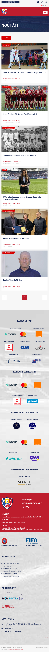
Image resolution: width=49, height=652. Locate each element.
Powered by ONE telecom (42, 647)
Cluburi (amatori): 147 (10, 568)
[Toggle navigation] (45, 12)
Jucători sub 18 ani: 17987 (11, 576)
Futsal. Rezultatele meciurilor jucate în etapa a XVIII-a (24, 73)
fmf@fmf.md (9, 628)
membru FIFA (30, 545)
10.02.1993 (14, 545)
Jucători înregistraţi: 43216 (12, 571)
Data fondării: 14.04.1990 (11, 563)
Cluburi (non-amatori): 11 (11, 573)
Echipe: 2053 (7, 566)
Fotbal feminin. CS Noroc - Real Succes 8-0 (19, 114)
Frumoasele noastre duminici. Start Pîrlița (19, 156)
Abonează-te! (10, 2)
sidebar (6, 38)
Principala (4, 22)
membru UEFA (5, 545)
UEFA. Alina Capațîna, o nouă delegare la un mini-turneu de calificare (22, 198)
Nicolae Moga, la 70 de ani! (13, 280)
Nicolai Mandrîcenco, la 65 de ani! (15, 238)
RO (42, 5)
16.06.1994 (38, 545)
